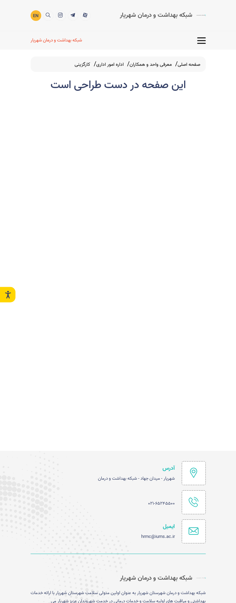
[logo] (163, 15)
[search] (48, 15)
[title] (85, 15)
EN (35, 15)
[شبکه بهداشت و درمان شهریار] (57, 40)
